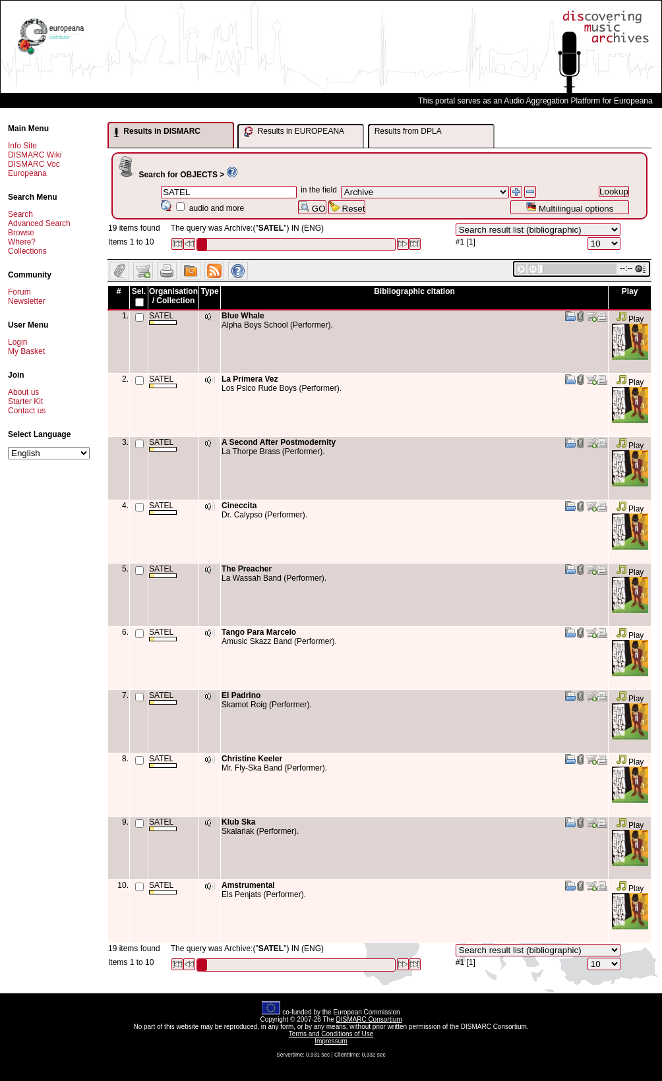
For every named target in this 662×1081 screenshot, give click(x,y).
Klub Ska (238, 822)
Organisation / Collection (173, 296)
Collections (27, 251)
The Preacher (247, 568)
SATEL (163, 318)
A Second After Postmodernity (279, 442)
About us (23, 392)
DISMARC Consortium (369, 1019)
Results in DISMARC (157, 132)
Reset (347, 207)
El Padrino (241, 695)
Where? (22, 242)
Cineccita (239, 505)
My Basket (26, 351)
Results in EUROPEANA (294, 132)
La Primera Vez (250, 379)
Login (17, 342)
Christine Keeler (252, 758)
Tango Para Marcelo (259, 632)
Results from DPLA (408, 131)
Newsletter (26, 301)
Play (630, 319)
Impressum (331, 1041)
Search (20, 214)
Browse (21, 232)
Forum (19, 292)
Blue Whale (243, 315)
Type (209, 291)
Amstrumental (248, 885)
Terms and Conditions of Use (331, 1033)
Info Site (22, 145)
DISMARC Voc (34, 164)
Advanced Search (39, 223)
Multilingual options (569, 207)
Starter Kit (25, 401)
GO (312, 207)
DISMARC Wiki (34, 155)
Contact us (26, 410)
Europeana (27, 173)
